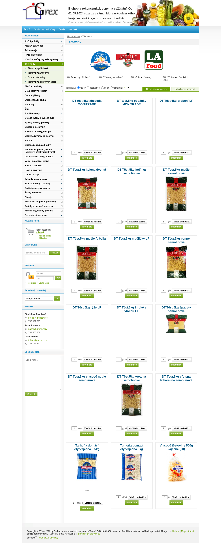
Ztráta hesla (44, 283)
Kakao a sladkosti (34, 165)
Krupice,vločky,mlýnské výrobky (41, 59)
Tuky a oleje (31, 50)
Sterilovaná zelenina (35, 100)
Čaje (27, 109)
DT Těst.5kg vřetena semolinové (131, 378)
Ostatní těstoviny (143, 77)
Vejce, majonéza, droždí (37, 161)
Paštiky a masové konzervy (39, 206)
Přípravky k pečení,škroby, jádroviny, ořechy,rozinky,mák (40, 150)
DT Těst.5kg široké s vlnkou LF (131, 309)
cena (106, 87)
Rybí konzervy (32, 113)
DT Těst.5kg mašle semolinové (176, 171)
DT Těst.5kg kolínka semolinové (131, 171)
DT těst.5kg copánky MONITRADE (131, 102)
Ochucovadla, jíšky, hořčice (39, 156)
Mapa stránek (187, 531)
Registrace (31, 283)
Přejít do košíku (44, 236)
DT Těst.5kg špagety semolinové (176, 309)
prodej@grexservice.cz (39, 318)
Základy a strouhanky (36, 179)
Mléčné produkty (33, 86)
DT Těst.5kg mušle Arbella (87, 238)
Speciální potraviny (35, 127)
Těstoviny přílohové (80, 77)
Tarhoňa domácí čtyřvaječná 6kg (131, 447)
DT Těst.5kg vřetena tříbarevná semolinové (176, 378)
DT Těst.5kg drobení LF (176, 100)
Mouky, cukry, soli (34, 46)
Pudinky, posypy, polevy (37, 188)
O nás (62, 29)
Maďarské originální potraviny (40, 201)
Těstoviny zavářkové (113, 77)
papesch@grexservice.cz (40, 329)
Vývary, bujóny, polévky (37, 122)
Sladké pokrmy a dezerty (37, 183)
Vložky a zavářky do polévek (39, 136)
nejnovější (118, 87)
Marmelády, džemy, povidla (39, 210)
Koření (28, 140)
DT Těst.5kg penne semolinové (176, 240)
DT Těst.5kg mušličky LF (131, 238)
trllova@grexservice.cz (39, 340)
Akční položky (32, 41)
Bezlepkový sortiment (36, 215)
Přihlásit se (42, 238)
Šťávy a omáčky (33, 192)
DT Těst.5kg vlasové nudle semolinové (87, 378)
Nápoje (28, 197)
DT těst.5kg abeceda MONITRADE (86, 102)
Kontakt (73, 29)
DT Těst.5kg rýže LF (87, 307)
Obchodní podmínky (44, 29)
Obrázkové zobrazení (156, 89)
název (83, 87)
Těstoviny (30, 64)
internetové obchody (48, 538)
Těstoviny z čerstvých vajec (175, 78)
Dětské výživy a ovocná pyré (39, 118)
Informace (87, 158)
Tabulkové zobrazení (185, 89)
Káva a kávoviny (33, 170)
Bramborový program (36, 91)
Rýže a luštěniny (33, 55)
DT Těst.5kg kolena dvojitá (87, 169)
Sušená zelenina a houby (38, 145)
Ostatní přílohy (32, 95)
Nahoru (175, 531)
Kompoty (29, 104)
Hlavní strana (73, 36)
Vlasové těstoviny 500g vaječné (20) (176, 447)
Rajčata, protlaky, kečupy (38, 131)
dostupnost (95, 87)
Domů (27, 29)
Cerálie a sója (32, 174)
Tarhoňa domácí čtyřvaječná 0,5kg (87, 447)
